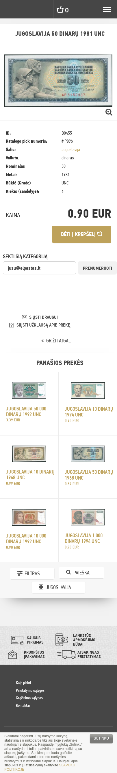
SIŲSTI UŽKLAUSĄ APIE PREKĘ (43, 325)
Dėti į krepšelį (81, 234)
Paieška (81, 573)
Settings (28, 9)
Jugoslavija (71, 149)
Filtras (32, 573)
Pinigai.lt (9, 9)
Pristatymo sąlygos (30, 690)
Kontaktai (23, 705)
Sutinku (101, 738)
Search (45, 9)
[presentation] (47, 286)
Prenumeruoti (97, 268)
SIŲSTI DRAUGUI (43, 317)
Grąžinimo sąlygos (29, 697)
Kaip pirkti (23, 682)
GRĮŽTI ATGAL (58, 341)
